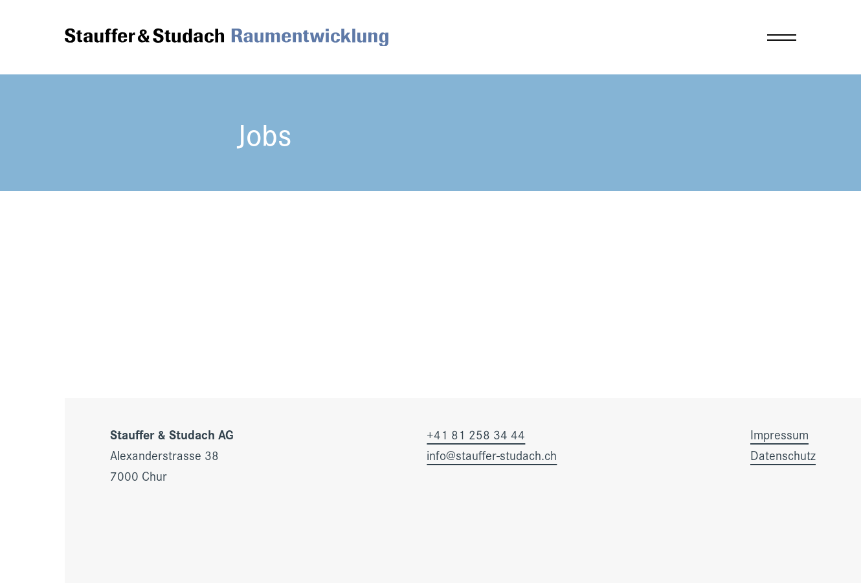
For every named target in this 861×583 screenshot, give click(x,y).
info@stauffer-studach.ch (492, 454)
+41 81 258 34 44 (476, 434)
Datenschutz (783, 454)
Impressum (779, 434)
